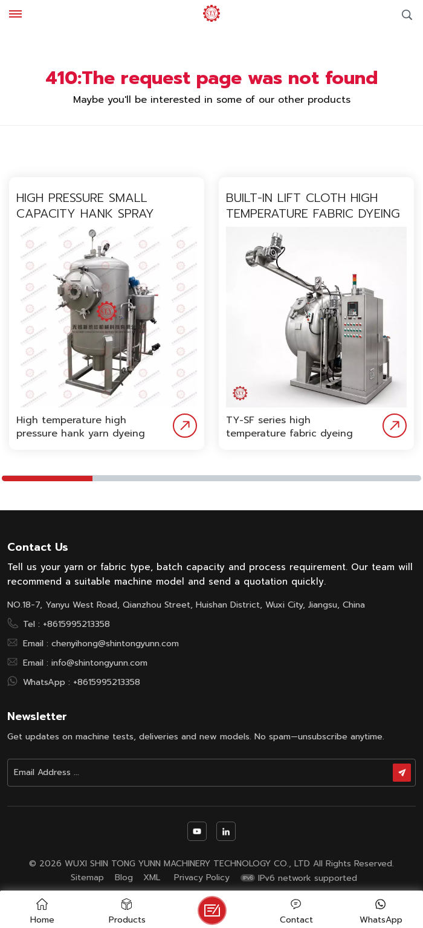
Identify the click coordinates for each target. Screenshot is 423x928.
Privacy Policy (202, 878)
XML (151, 878)
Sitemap (87, 878)
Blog (124, 878)
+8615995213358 (76, 624)
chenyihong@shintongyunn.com (115, 643)
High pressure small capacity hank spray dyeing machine (85, 205)
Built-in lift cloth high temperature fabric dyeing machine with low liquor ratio (313, 205)
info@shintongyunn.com (99, 662)
